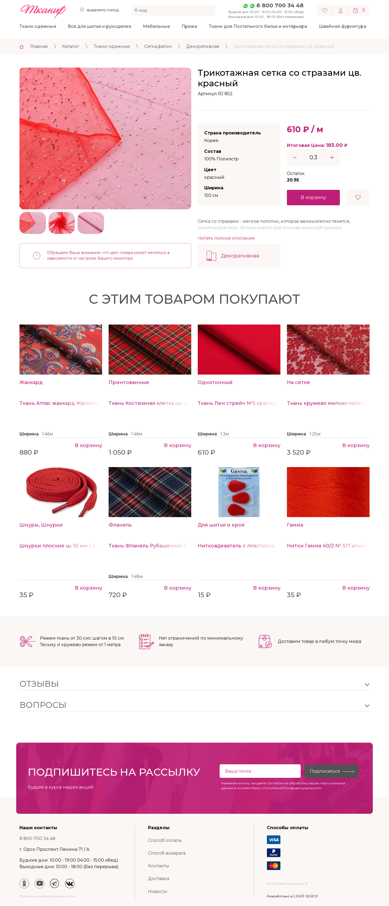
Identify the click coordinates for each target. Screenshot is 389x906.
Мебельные (156, 26)
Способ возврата (167, 853)
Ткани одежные (37, 26)
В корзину (313, 197)
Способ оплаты (165, 840)
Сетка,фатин (158, 46)
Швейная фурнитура (342, 26)
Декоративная (202, 46)
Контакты (158, 865)
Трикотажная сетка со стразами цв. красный (284, 46)
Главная (39, 46)
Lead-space (305, 895)
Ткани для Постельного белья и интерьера (258, 26)
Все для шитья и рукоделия (99, 26)
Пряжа (189, 26)
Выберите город (103, 10)
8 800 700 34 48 (280, 5)
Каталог (70, 46)
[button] (194, 684)
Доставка (158, 878)
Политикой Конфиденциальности (292, 788)
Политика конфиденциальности (47, 896)
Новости (157, 891)
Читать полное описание (226, 238)
